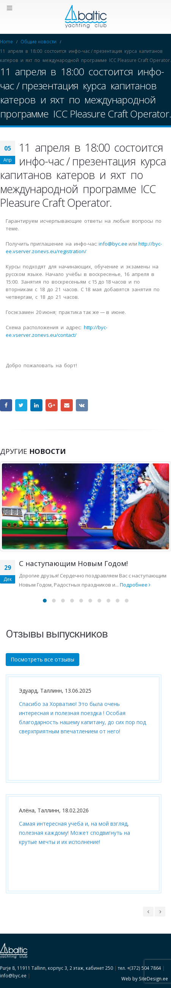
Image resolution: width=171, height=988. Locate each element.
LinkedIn (36, 405)
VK (82, 405)
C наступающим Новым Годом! (73, 563)
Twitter (21, 405)
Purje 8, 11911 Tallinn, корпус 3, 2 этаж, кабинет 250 (56, 968)
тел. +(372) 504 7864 (139, 968)
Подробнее (135, 584)
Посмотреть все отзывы (42, 659)
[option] (82, 789)
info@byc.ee (113, 243)
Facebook (6, 405)
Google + (51, 405)
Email (67, 405)
